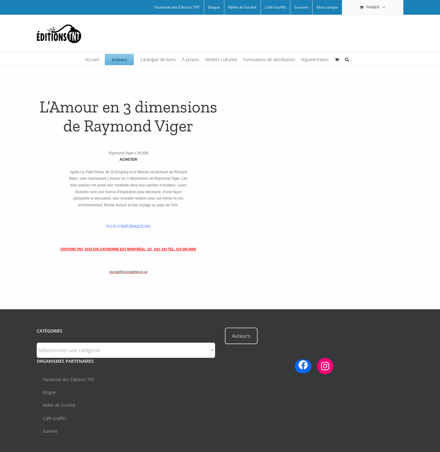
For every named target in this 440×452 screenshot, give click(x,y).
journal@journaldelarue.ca (128, 272)
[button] (347, 59)
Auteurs (241, 336)
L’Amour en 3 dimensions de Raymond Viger (128, 116)
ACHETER (128, 159)
